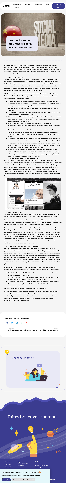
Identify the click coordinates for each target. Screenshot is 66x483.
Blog (47, 4)
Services (27, 4)
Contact (16, 7)
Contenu (20, 47)
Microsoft (37, 468)
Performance (28, 47)
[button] (7, 323)
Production (38, 4)
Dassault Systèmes (41, 465)
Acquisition (13, 47)
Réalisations (17, 4)
